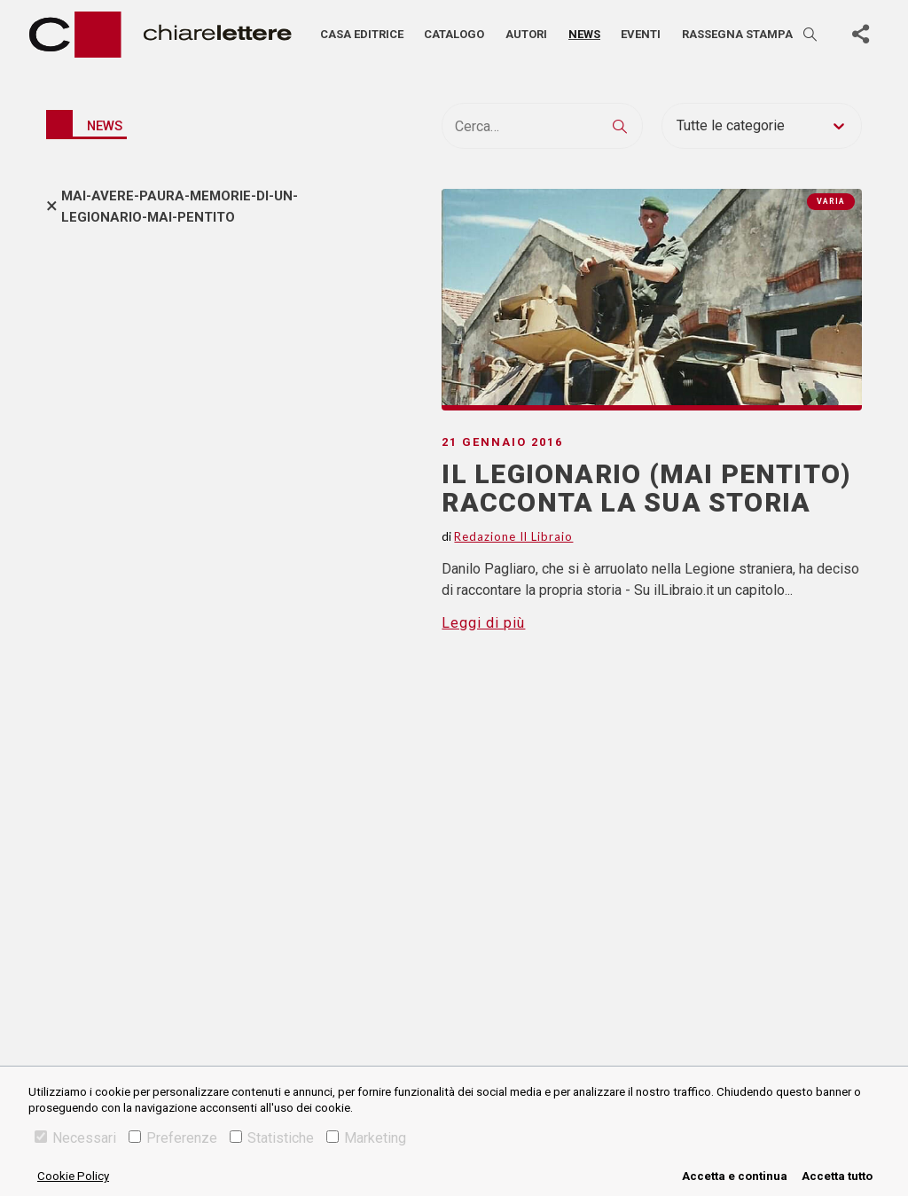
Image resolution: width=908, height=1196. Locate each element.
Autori (526, 34)
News (584, 34)
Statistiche (272, 1138)
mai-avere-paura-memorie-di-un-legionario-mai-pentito (179, 206)
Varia (831, 201)
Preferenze (173, 1138)
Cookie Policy (73, 1176)
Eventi (641, 34)
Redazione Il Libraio (513, 536)
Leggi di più (483, 622)
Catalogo (454, 34)
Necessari (75, 1138)
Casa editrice (361, 34)
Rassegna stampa (737, 34)
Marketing (366, 1138)
